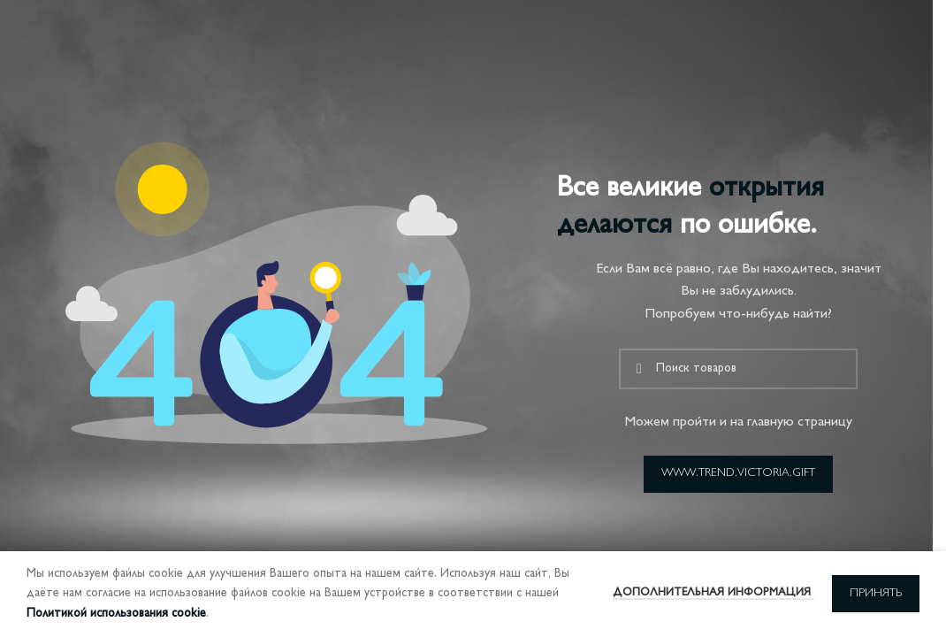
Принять (876, 593)
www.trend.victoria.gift (738, 473)
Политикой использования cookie (116, 613)
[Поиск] (738, 369)
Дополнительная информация (713, 592)
